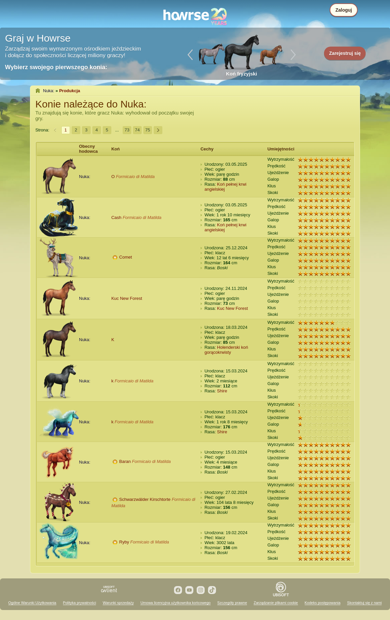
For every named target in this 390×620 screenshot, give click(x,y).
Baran (125, 461)
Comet (125, 257)
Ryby (124, 541)
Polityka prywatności (79, 603)
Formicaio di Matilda (135, 176)
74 (137, 129)
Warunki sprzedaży (118, 603)
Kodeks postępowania (323, 603)
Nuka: (48, 90)
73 (127, 129)
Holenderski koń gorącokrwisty (226, 350)
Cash (116, 217)
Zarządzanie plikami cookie (276, 603)
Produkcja (69, 90)
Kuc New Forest (126, 298)
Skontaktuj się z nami (364, 603)
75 (147, 129)
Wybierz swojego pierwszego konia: (56, 67)
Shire (222, 390)
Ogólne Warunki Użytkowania (32, 603)
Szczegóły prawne (232, 603)
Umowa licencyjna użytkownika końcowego (175, 603)
